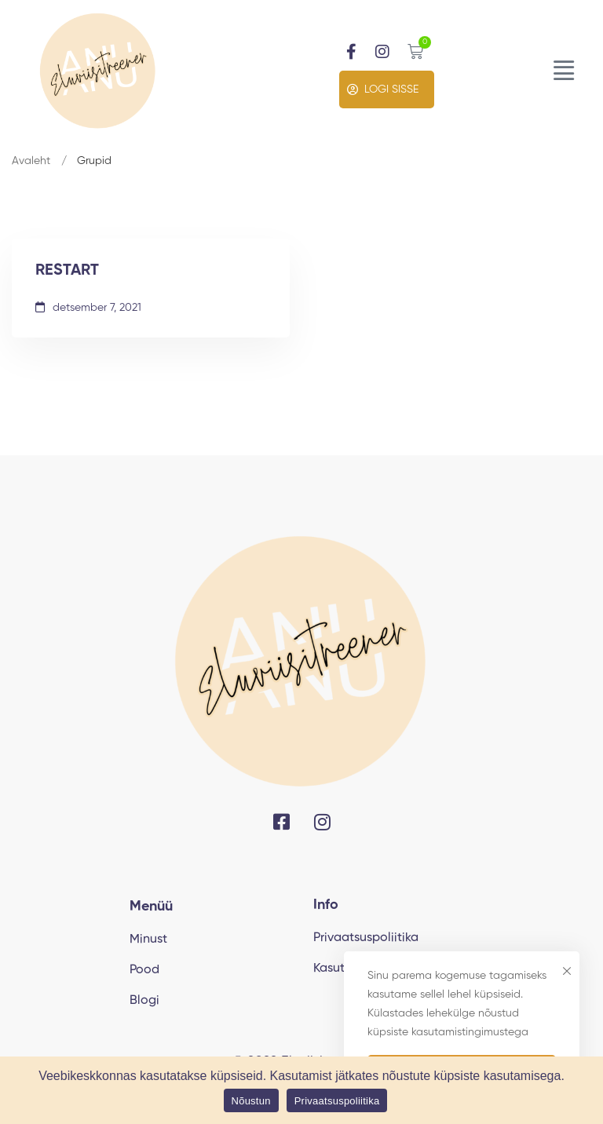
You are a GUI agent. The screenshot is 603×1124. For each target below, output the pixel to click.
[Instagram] (322, 821)
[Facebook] (281, 821)
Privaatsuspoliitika (337, 1101)
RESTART (67, 271)
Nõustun (251, 1101)
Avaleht (31, 160)
